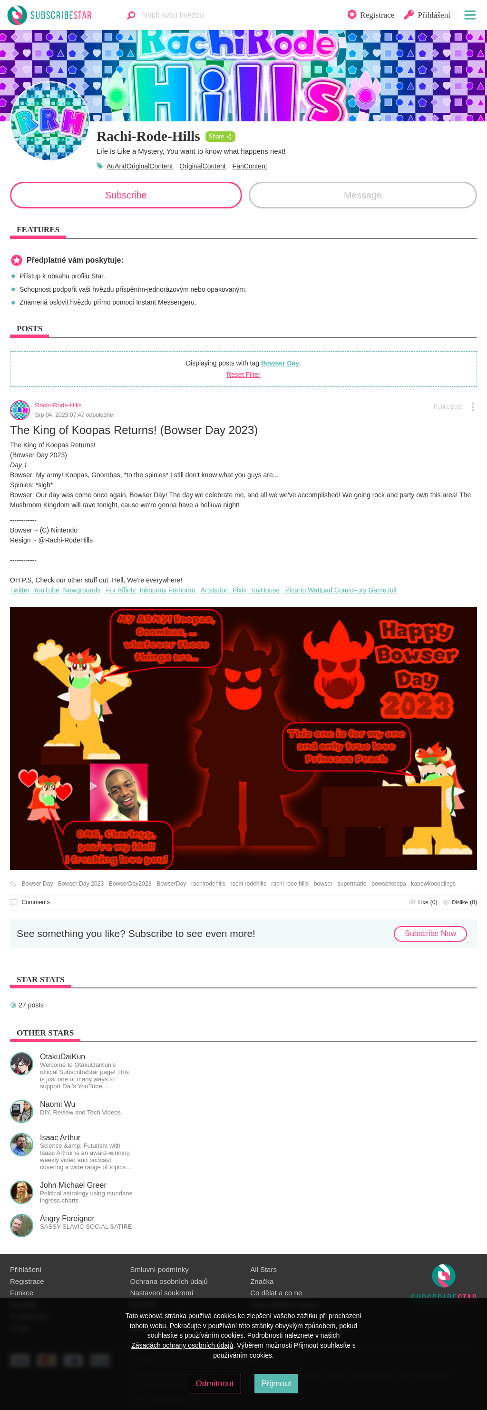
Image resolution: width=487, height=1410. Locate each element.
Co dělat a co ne (276, 1293)
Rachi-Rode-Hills (58, 405)
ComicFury (349, 590)
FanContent (250, 166)
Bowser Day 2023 (81, 883)
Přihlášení (26, 1269)
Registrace (27, 1281)
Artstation (214, 590)
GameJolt (382, 590)
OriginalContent (202, 166)
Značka (261, 1281)
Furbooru (180, 590)
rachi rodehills (248, 883)
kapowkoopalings (433, 883)
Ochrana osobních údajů (169, 1281)
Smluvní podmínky (159, 1269)
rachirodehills (208, 883)
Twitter (19, 590)
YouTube (45, 590)
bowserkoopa (388, 883)
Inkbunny (152, 590)
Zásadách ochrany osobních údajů (182, 1345)
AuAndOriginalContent (140, 166)
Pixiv (238, 590)
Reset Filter (243, 374)
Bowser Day (280, 363)
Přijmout (277, 1383)
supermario (352, 883)
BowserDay (171, 883)
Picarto (294, 590)
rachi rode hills (290, 883)
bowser (323, 883)
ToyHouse (264, 590)
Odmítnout (215, 1383)
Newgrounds (81, 590)
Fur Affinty (120, 590)
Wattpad (319, 590)
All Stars (263, 1269)
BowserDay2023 (130, 883)
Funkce (21, 1293)
